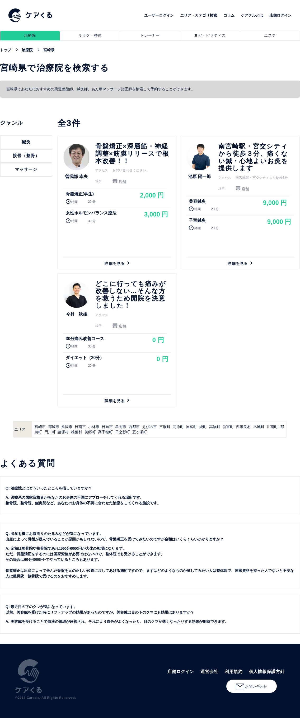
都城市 (53, 427)
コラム (229, 15)
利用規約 (234, 671)
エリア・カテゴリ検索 (198, 15)
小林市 (93, 427)
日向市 (107, 427)
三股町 (164, 427)
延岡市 (66, 427)
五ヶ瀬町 (139, 432)
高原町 (178, 427)
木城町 (258, 427)
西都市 (134, 427)
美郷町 (90, 432)
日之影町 (122, 432)
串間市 (120, 427)
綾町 (203, 427)
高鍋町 (214, 427)
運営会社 (209, 671)
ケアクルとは (252, 15)
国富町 (191, 427)
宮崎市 (40, 427)
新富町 (228, 427)
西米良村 (243, 427)
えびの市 (149, 427)
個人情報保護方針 (267, 671)
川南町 (272, 427)
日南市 (80, 427)
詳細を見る (117, 202)
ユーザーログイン (159, 15)
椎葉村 (76, 432)
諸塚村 (63, 432)
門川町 (49, 432)
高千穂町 (105, 432)
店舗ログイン (280, 15)
